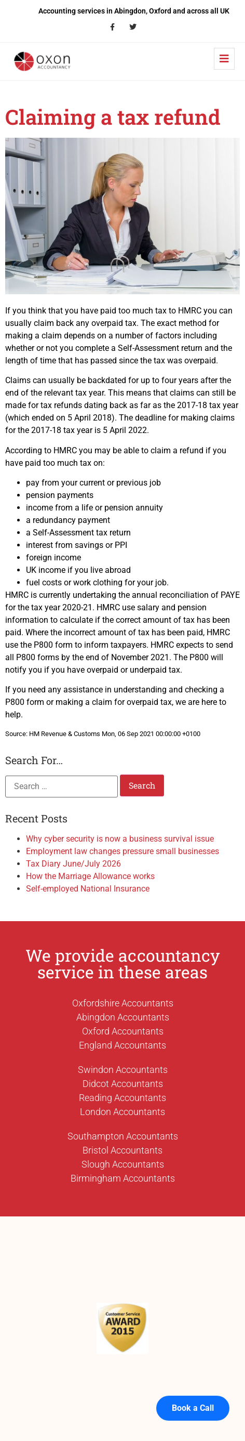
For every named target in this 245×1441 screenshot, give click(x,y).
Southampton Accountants (122, 1136)
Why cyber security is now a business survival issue (120, 839)
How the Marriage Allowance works (90, 876)
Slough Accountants (122, 1164)
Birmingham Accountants (123, 1178)
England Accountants (122, 1045)
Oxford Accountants (123, 1031)
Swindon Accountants (123, 1069)
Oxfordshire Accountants (122, 1003)
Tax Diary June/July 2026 (73, 864)
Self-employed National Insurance (87, 889)
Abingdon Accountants (122, 1017)
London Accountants (122, 1111)
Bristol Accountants (122, 1150)
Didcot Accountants (123, 1083)
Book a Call (193, 1394)
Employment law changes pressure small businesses (122, 851)
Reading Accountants (122, 1097)
